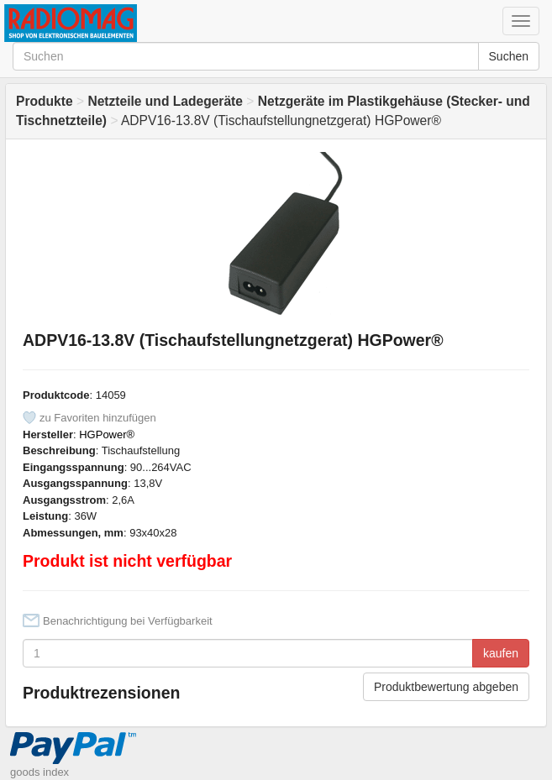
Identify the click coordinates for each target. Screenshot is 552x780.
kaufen (500, 653)
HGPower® (106, 434)
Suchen (508, 56)
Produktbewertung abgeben (446, 687)
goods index (39, 772)
